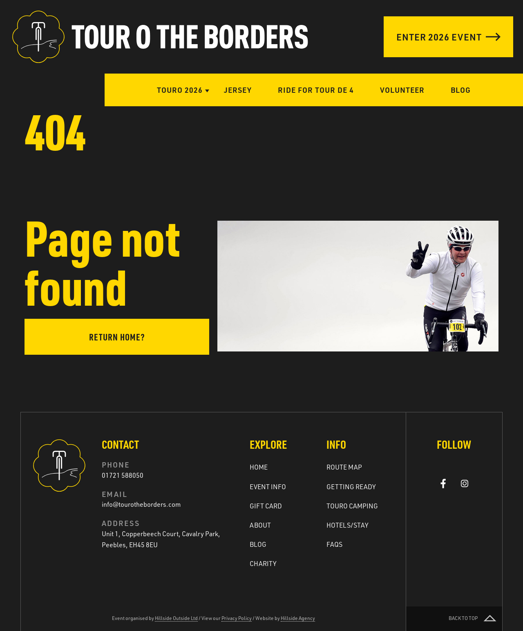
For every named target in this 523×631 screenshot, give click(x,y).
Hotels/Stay (347, 525)
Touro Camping (352, 506)
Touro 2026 (180, 89)
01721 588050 (122, 475)
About (260, 525)
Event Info (268, 487)
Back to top (473, 619)
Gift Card (266, 506)
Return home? (117, 336)
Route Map (344, 467)
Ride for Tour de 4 (316, 89)
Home (259, 467)
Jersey (238, 89)
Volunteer (402, 89)
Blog (461, 89)
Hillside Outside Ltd (176, 618)
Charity (263, 563)
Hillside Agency (298, 618)
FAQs (334, 544)
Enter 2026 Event (448, 37)
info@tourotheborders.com (141, 504)
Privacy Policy (236, 618)
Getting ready (351, 487)
